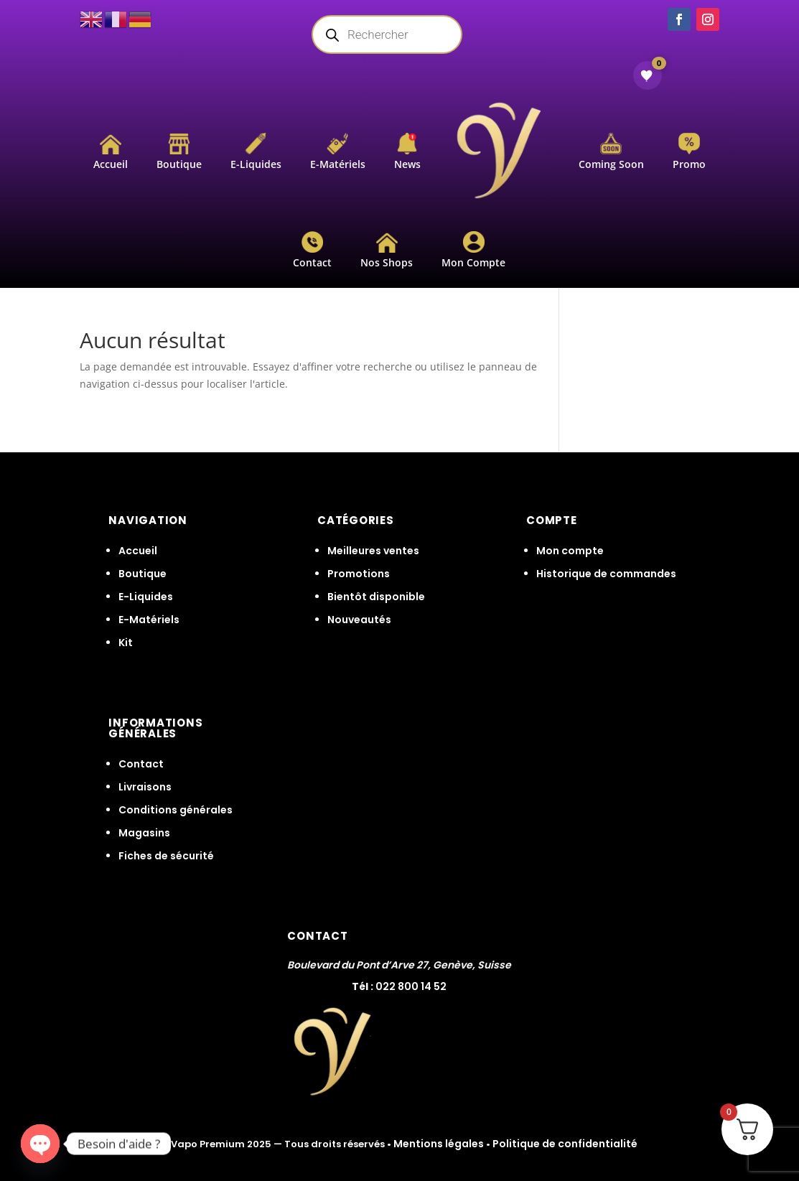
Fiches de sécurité (166, 856)
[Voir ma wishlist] (647, 75)
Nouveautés (359, 619)
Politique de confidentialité (564, 1143)
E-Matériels (148, 619)
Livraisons (145, 787)
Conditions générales (175, 810)
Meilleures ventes (373, 550)
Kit (125, 642)
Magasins (144, 833)
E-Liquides (145, 596)
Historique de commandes (606, 573)
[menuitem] (111, 152)
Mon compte (570, 550)
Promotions (358, 573)
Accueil (137, 550)
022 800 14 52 (411, 986)
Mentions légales (438, 1143)
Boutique (142, 573)
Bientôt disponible (376, 596)
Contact (141, 764)
